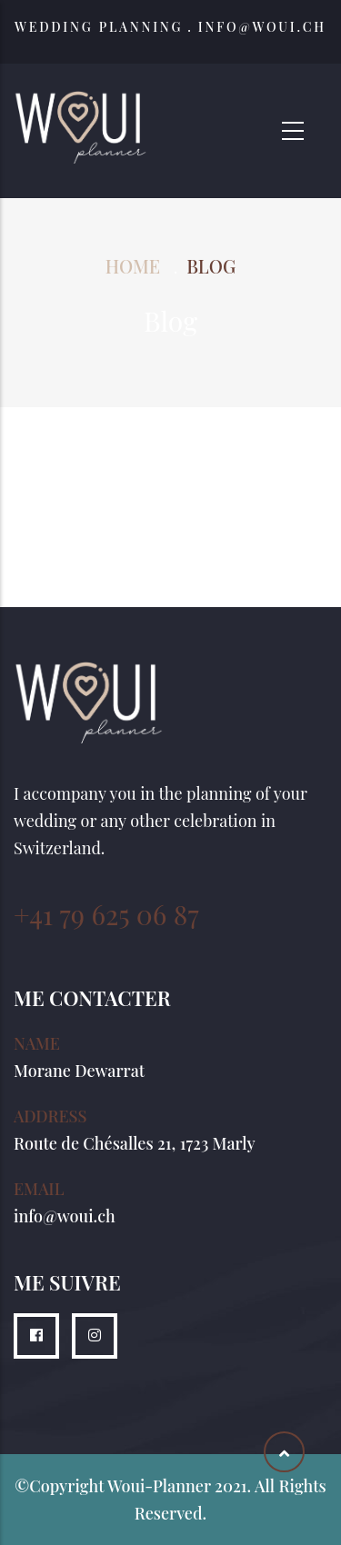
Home (132, 266)
